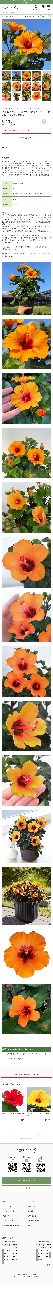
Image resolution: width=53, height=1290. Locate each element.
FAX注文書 (26, 1188)
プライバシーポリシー (10, 1221)
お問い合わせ (32, 1216)
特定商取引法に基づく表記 (11, 1225)
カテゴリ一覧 (7, 1206)
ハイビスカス (10, 16)
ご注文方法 (31, 1201)
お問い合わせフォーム (26, 1180)
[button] (39, 1135)
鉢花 (3, 16)
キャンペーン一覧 (8, 1211)
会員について (32, 1206)
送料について (6, 148)
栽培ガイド (6, 1216)
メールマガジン (32, 1225)
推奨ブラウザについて (34, 1221)
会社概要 (30, 1211)
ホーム (5, 1201)
